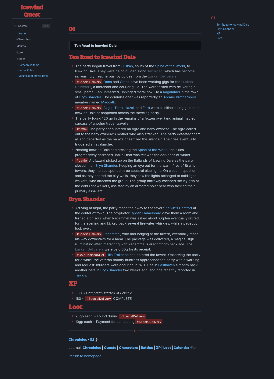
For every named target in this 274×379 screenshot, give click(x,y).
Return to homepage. (85, 356)
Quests (110, 348)
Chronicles (78, 339)
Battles (147, 348)
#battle (82, 129)
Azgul (107, 108)
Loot (167, 348)
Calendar (181, 348)
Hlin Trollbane (118, 255)
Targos (80, 275)
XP (158, 348)
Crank (125, 82)
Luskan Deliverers (162, 76)
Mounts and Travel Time (33, 75)
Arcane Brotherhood (179, 97)
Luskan (127, 66)
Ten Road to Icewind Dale (232, 24)
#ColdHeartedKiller (90, 255)
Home (22, 33)
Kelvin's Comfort (178, 208)
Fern (146, 108)
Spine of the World (170, 66)
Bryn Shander (90, 97)
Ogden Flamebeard (145, 213)
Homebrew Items (29, 65)
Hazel (129, 108)
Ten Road (154, 71)
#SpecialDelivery (89, 82)
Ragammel (171, 92)
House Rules (26, 70)
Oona (107, 82)
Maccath (108, 102)
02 (92, 339)
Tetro (118, 108)
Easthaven (166, 265)
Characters (128, 348)
